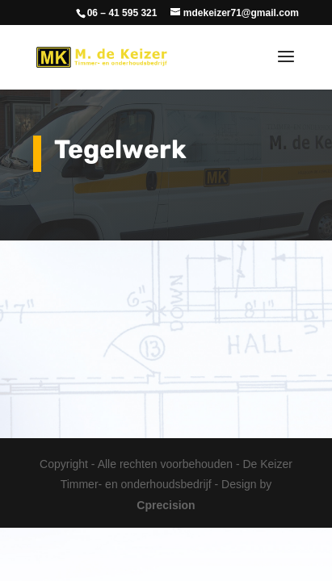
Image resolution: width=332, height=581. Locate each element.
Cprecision (166, 505)
